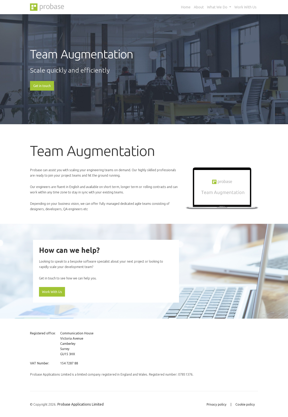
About (199, 7)
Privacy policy (216, 404)
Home (186, 7)
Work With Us (245, 7)
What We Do (217, 7)
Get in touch (42, 86)
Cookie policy (245, 404)
